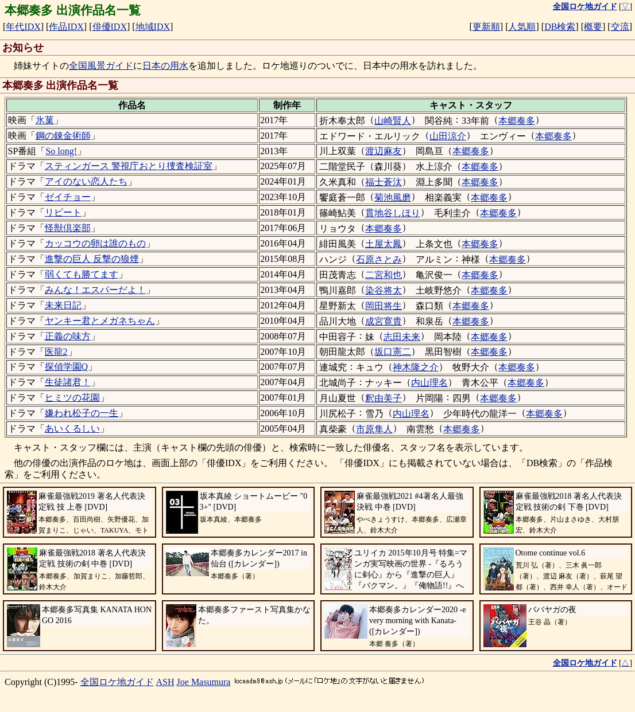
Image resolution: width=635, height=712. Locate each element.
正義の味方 (68, 336)
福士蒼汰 (383, 182)
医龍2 (56, 352)
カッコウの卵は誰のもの (95, 243)
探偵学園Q (66, 366)
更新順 (486, 27)
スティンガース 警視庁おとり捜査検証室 (128, 166)
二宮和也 (383, 275)
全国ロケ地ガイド (117, 682)
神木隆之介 (416, 367)
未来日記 (63, 305)
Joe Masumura (204, 682)
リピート (63, 212)
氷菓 (45, 120)
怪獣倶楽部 (68, 228)
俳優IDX (109, 27)
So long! (61, 151)
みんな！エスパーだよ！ (95, 290)
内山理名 (429, 383)
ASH (165, 682)
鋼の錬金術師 (63, 135)
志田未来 (402, 337)
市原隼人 (374, 429)
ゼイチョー (68, 197)
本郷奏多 (516, 121)
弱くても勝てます (81, 274)
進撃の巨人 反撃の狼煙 (92, 259)
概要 (593, 27)
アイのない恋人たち (86, 181)
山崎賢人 (392, 121)
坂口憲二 (392, 352)
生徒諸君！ (68, 382)
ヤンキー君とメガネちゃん (100, 321)
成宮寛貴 (383, 321)
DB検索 (559, 27)
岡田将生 (383, 306)
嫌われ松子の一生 (81, 413)
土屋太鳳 (383, 244)
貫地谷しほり (392, 213)
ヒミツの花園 (72, 397)
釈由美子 (383, 398)
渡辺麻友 (383, 151)
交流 (620, 27)
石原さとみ (379, 259)
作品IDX (66, 27)
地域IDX (152, 27)
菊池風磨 (392, 197)
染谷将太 (383, 290)
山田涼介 (447, 136)
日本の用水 (165, 66)
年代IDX (23, 27)
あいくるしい (72, 428)
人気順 (522, 27)
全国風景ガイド (101, 66)
